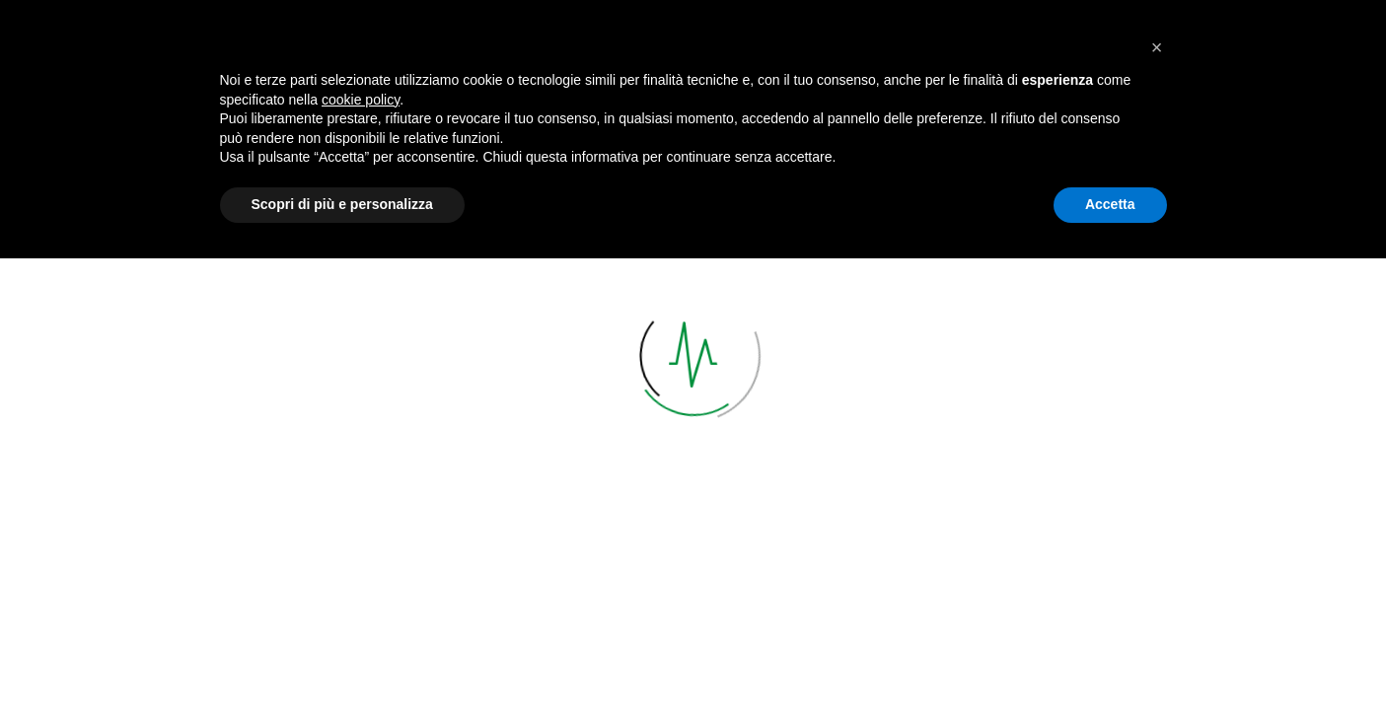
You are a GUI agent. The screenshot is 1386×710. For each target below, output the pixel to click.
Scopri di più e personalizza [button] (342, 656)
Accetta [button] (1110, 656)
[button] (1157, 499)
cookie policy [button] (361, 551)
